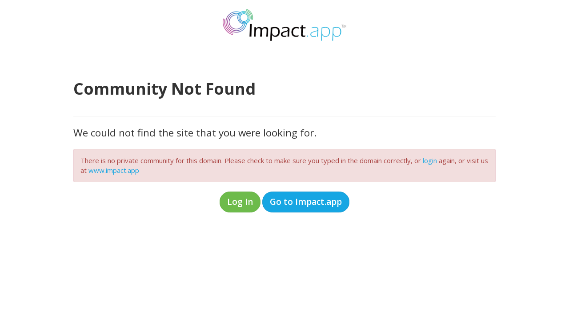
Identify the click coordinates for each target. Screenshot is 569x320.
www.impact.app (113, 170)
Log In (240, 202)
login (430, 160)
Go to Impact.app (306, 202)
